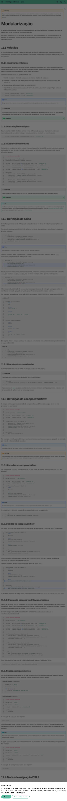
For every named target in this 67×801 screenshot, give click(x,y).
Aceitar (6, 797)
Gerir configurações (20, 797)
